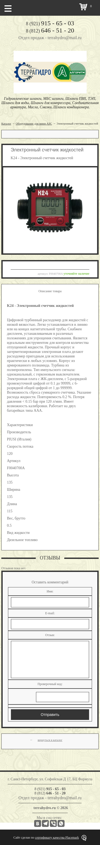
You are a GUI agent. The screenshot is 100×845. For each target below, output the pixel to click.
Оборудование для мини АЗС (34, 123)
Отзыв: (50, 635)
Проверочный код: (50, 684)
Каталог (6, 123)
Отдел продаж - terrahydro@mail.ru (49, 37)
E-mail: (50, 613)
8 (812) (50, 31)
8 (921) (50, 23)
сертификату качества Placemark (57, 837)
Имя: (50, 591)
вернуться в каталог (50, 739)
